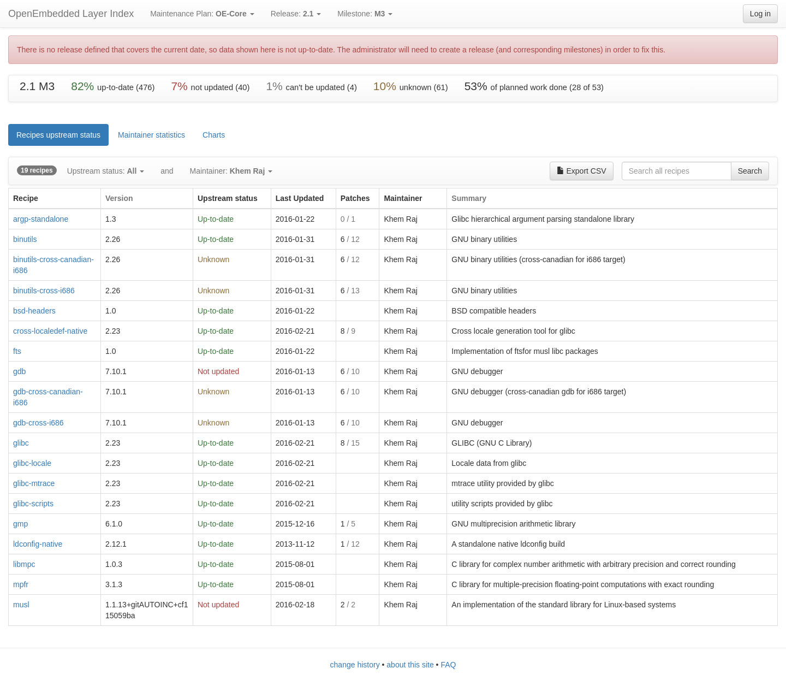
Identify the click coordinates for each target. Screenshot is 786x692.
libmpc (24, 564)
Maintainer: (231, 171)
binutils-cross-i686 (44, 290)
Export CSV (581, 171)
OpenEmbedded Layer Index (71, 13)
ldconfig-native (37, 544)
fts (17, 351)
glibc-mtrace (34, 483)
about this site (409, 664)
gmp (20, 523)
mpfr (20, 584)
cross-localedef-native (50, 331)
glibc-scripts (33, 503)
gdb (19, 371)
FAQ (448, 664)
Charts (214, 135)
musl (21, 604)
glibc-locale (32, 463)
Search (750, 171)
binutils (25, 239)
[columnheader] (55, 198)
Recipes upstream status (58, 135)
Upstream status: (105, 171)
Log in (760, 13)
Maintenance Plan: (202, 13)
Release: (296, 13)
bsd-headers (34, 310)
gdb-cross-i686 (38, 422)
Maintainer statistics (151, 135)
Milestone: (364, 13)
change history (355, 664)
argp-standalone (40, 219)
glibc (21, 443)
